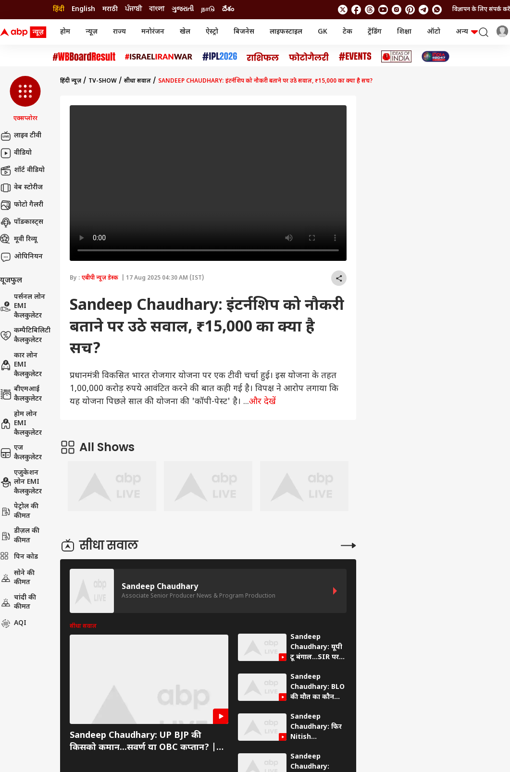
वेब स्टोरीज (21, 188)
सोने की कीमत (17, 578)
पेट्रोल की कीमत (19, 511)
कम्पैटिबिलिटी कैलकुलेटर (25, 335)
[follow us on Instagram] (396, 9)
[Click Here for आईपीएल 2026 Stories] (219, 56)
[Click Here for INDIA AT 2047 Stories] (435, 56)
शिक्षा (404, 32)
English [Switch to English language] (83, 9)
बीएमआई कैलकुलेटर (21, 394)
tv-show (102, 81)
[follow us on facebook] (356, 9)
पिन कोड (19, 557)
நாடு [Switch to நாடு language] (208, 9)
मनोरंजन (152, 32)
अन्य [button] (467, 32)
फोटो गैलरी (21, 205)
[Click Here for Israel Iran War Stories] (159, 57)
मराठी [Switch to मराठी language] (110, 9)
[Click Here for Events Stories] (355, 56)
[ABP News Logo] (25, 32)
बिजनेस (244, 32)
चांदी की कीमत (18, 602)
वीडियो (16, 153)
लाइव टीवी (20, 136)
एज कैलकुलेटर (21, 452)
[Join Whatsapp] (437, 9)
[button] (25, 99)
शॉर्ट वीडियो (22, 170)
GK (322, 32)
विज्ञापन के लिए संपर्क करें (481, 9)
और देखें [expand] (262, 401)
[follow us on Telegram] (423, 9)
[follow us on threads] (369, 9)
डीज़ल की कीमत (19, 536)
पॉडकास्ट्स (21, 222)
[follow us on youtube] (383, 9)
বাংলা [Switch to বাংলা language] (156, 9)
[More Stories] (348, 545)
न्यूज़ (92, 32)
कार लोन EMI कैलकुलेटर (21, 365)
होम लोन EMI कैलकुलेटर (21, 424)
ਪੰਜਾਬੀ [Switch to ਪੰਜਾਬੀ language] (133, 9)
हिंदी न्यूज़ (70, 81)
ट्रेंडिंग (375, 32)
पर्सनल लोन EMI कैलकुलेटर (22, 306)
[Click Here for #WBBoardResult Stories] (84, 56)
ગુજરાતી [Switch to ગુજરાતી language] (183, 9)
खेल (185, 32)
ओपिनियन (21, 257)
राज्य (119, 32)
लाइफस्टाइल (286, 32)
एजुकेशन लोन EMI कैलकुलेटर (21, 482)
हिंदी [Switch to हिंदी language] (58, 9)
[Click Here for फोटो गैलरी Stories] (309, 56)
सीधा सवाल (137, 81)
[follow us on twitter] (342, 9)
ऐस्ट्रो (212, 32)
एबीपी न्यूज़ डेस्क (100, 278)
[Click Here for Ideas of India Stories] (396, 56)
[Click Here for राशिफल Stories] (263, 56)
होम (65, 32)
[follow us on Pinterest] (410, 9)
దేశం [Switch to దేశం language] (228, 9)
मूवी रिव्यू (18, 239)
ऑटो (433, 32)
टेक (347, 32)
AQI (13, 623)
